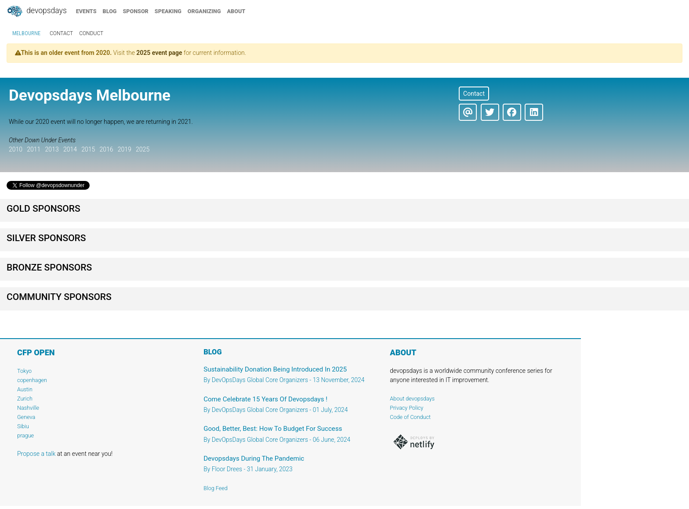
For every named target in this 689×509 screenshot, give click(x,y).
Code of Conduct (410, 417)
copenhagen (32, 380)
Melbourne (26, 33)
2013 (52, 149)
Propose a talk (36, 453)
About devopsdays (412, 398)
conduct (91, 33)
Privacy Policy (406, 407)
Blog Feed (215, 488)
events (86, 11)
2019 (124, 149)
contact (61, 33)
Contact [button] (474, 93)
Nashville (28, 407)
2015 (88, 149)
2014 (70, 149)
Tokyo (24, 371)
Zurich (25, 398)
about (236, 11)
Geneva (26, 417)
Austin (25, 389)
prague (25, 435)
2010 (15, 149)
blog (110, 11)
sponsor (135, 11)
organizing (204, 11)
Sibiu (23, 426)
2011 (33, 149)
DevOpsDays (36, 11)
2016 (106, 149)
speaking (168, 11)
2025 (142, 149)
